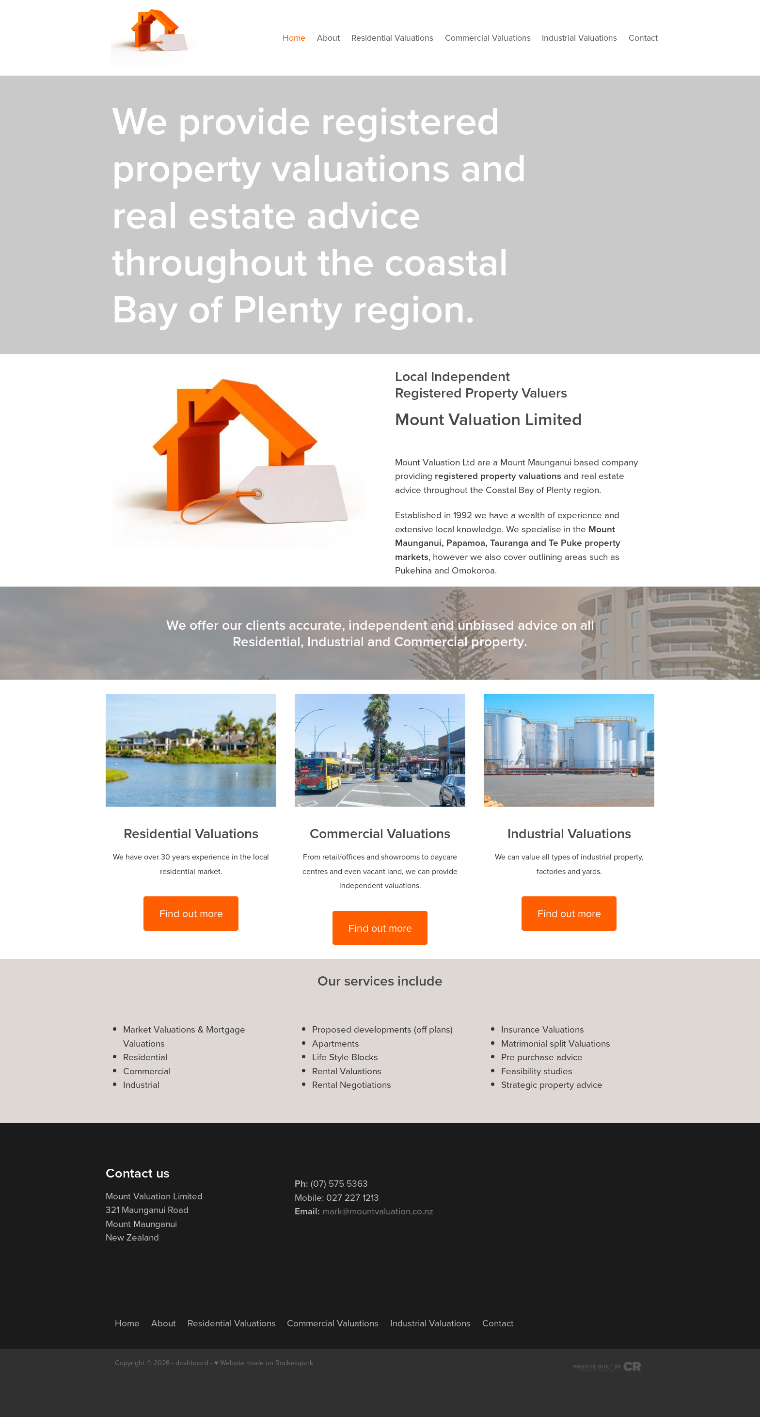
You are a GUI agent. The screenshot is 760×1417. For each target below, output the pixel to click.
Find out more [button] (191, 913)
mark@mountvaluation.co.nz (377, 1210)
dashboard (191, 1363)
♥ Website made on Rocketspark (263, 1363)
